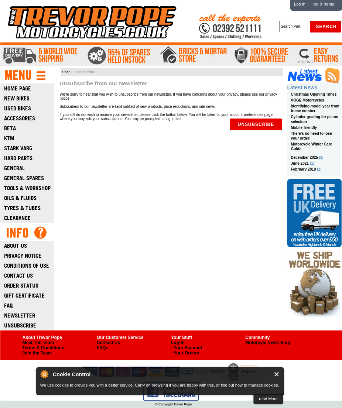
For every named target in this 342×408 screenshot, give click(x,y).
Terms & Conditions (43, 347)
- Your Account (186, 347)
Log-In (178, 342)
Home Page (17, 88)
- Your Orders (185, 353)
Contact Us (18, 275)
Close (276, 374)
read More (268, 399)
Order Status (21, 285)
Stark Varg (18, 148)
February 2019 (303, 169)
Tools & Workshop (27, 188)
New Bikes (17, 98)
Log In (299, 4)
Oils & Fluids (20, 198)
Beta (10, 128)
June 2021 (300, 163)
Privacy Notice (22, 255)
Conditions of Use (26, 265)
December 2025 (304, 157)
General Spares (24, 178)
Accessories (19, 118)
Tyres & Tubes (22, 208)
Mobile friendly (304, 128)
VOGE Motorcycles (307, 100)
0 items (323, 4)
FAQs (102, 347)
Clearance (17, 218)
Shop (66, 72)
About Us (15, 245)
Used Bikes (17, 108)
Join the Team (37, 353)
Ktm (9, 138)
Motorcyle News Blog (267, 342)
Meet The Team (38, 342)
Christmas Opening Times (314, 94)
